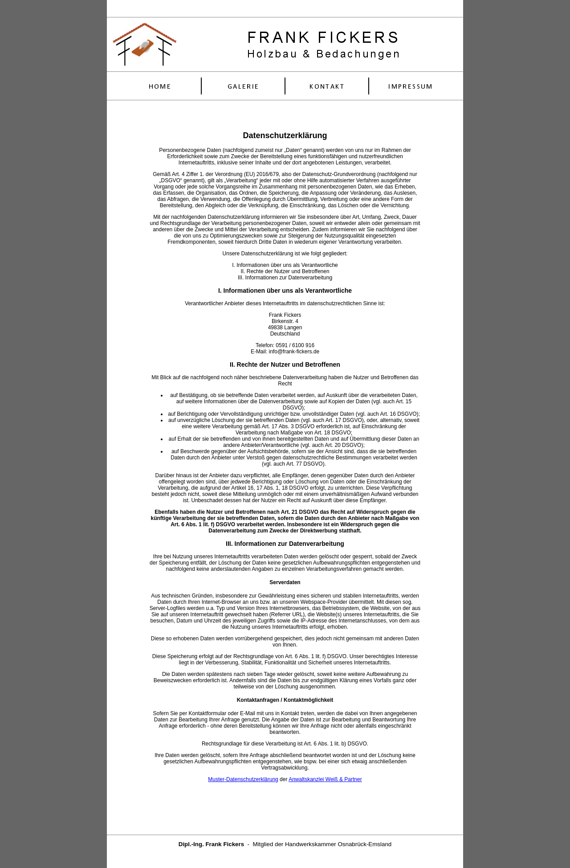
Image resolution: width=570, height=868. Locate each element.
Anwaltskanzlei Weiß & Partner (325, 779)
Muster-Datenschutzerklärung (243, 779)
